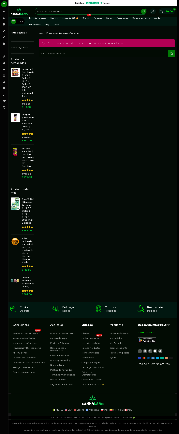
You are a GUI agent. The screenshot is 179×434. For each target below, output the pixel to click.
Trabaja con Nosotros (24, 367)
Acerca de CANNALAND (62, 333)
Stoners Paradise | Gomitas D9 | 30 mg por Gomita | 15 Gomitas (28, 157)
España (80, 410)
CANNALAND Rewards (24, 357)
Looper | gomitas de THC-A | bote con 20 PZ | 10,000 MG (28, 122)
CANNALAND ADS (59, 355)
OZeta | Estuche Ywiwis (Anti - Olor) (28, 282)
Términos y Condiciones (62, 375)
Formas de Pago (58, 338)
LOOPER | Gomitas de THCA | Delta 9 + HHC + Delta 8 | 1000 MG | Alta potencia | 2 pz (28, 82)
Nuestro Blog (57, 365)
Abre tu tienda (20, 353)
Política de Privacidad (61, 370)
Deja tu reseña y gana (24, 372)
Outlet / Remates (92, 338)
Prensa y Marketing (60, 360)
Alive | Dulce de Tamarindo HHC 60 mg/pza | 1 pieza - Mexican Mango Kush (28, 250)
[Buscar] (91, 11)
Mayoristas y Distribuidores (27, 348)
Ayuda (113, 357)
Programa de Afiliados (24, 338)
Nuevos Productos (91, 348)
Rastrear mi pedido (119, 353)
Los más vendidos (91, 343)
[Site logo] (19, 11)
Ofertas (85, 333)
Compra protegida (91, 362)
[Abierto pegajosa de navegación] (17, 21)
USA (70, 410)
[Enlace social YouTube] (155, 351)
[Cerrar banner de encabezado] (173, 3)
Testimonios (88, 357)
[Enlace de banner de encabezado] (92, 3)
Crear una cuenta (118, 348)
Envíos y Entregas (59, 343)
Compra (110, 307)
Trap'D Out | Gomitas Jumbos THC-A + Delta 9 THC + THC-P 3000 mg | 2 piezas (28, 211)
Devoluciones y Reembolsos (58, 349)
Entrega (68, 307)
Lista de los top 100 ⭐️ (93, 384)
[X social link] (145, 351)
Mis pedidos (116, 338)
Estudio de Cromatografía (89, 373)
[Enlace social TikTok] (160, 351)
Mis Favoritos (116, 343)
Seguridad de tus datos (62, 384)
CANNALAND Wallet (92, 379)
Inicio (41, 33)
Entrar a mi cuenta (119, 333)
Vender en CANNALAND (27, 333)
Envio (24, 307)
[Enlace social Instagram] (150, 351)
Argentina (94, 410)
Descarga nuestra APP (93, 367)
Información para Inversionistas (29, 362)
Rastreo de (155, 307)
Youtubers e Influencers (25, 343)
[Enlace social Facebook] (140, 351)
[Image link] (147, 340)
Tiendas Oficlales (90, 353)
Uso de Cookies (58, 379)
